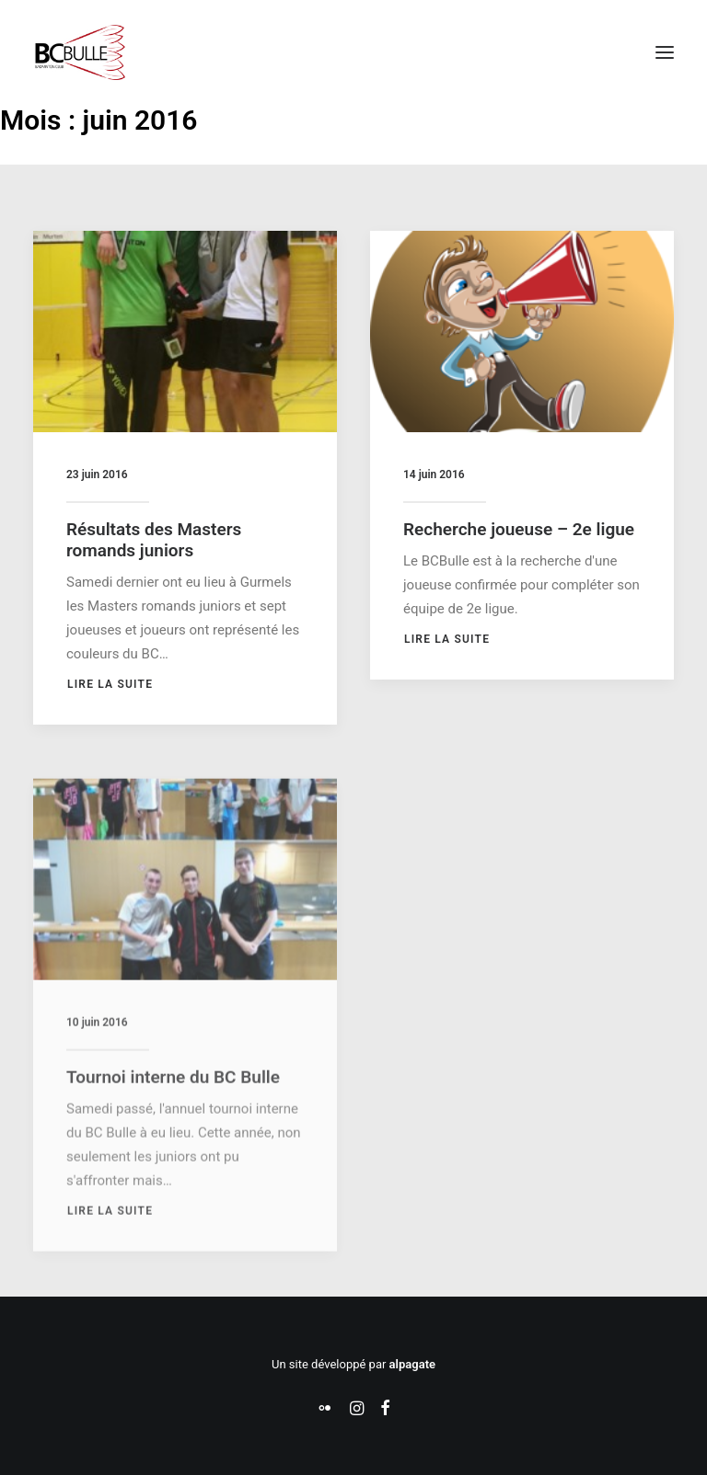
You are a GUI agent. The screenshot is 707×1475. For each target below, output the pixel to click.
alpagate (412, 1364)
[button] (664, 52)
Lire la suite (110, 684)
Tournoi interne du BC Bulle (173, 1127)
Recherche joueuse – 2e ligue (518, 529)
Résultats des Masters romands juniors (153, 540)
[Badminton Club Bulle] (79, 52)
